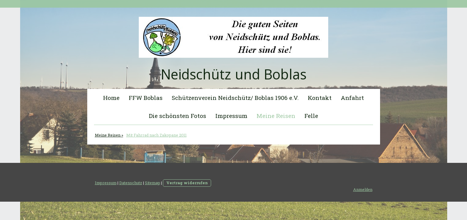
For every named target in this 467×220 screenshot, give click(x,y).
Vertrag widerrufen (187, 182)
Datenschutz (130, 182)
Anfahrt (352, 97)
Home (111, 97)
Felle (311, 115)
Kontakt (320, 97)
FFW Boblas (146, 97)
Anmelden (362, 189)
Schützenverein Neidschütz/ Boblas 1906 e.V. (235, 97)
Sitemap (152, 182)
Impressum (231, 115)
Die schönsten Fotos (177, 115)
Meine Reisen (276, 115)
